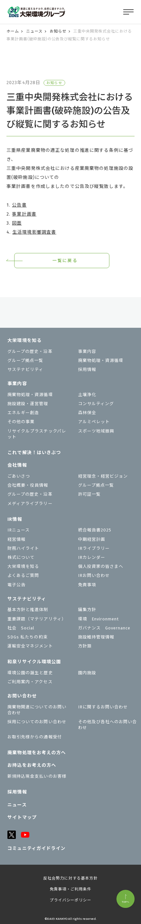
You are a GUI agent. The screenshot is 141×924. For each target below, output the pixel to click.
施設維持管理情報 (96, 637)
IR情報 (14, 519)
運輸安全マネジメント (30, 646)
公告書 (19, 205)
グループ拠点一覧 (25, 360)
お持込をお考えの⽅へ (31, 765)
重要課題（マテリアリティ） (36, 619)
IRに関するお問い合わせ (103, 707)
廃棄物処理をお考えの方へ (36, 752)
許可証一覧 (89, 494)
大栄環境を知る (24, 340)
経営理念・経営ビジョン (103, 476)
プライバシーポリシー (71, 900)
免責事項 (87, 584)
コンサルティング (96, 403)
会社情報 (17, 465)
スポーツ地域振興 (96, 431)
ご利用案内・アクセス (29, 681)
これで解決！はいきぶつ (34, 452)
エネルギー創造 (23, 412)
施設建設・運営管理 (27, 403)
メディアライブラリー (29, 503)
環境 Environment (98, 619)
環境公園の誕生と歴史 (30, 672)
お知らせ (58, 31)
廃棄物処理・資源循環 (100, 360)
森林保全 (87, 412)
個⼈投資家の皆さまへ (100, 566)
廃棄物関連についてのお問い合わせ (36, 710)
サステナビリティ (25, 369)
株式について (21, 557)
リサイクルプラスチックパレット (36, 434)
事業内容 (87, 351)
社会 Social (21, 628)
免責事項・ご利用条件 (71, 889)
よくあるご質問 (23, 575)
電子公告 (16, 584)
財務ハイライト (23, 548)
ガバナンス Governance (104, 628)
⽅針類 (85, 646)
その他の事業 (21, 421)
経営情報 (16, 539)
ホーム (12, 31)
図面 (17, 223)
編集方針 (87, 609)
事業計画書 (24, 214)
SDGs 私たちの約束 (27, 637)
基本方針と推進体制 (27, 609)
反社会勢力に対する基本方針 (70, 878)
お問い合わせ (22, 696)
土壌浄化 (87, 394)
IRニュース (18, 530)
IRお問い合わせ (94, 575)
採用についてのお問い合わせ (36, 721)
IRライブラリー (94, 548)
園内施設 (87, 672)
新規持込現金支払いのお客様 (36, 776)
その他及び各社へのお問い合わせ (107, 724)
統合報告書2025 (94, 530)
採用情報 (87, 369)
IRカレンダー (91, 557)
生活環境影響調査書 (34, 232)
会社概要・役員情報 (27, 485)
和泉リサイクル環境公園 (34, 662)
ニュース (34, 31)
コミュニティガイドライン (36, 848)
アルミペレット (94, 421)
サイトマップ (22, 817)
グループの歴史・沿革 (29, 351)
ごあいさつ (18, 476)
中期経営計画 (91, 539)
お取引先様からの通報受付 (34, 736)
